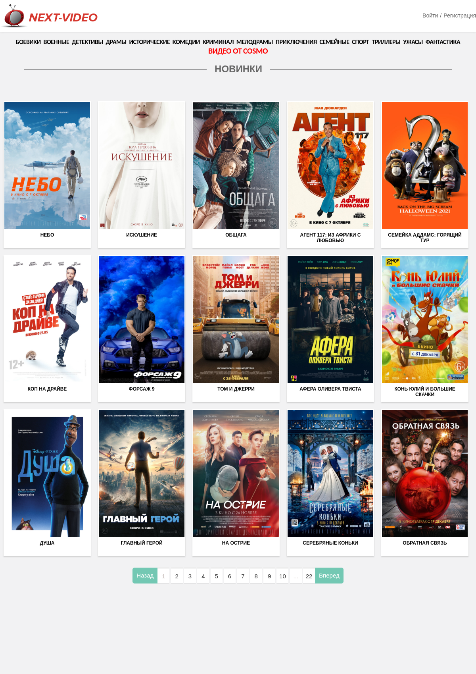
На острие (236, 543)
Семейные (334, 42)
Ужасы (413, 42)
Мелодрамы (254, 42)
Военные (56, 42)
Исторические (149, 42)
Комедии (186, 42)
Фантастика (443, 42)
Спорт (360, 42)
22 (309, 576)
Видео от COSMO (238, 51)
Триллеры (386, 42)
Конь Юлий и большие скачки (424, 391)
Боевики (28, 42)
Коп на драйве (47, 389)
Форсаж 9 (141, 389)
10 (282, 576)
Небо (47, 235)
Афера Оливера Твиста (330, 389)
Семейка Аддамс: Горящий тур (424, 237)
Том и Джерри (236, 389)
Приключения (296, 42)
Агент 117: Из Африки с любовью (330, 237)
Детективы (87, 42)
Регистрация (459, 15)
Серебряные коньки (330, 543)
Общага (236, 235)
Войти (430, 15)
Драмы (116, 42)
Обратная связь (425, 543)
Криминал (218, 42)
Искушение (141, 235)
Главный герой (141, 543)
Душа (47, 543)
